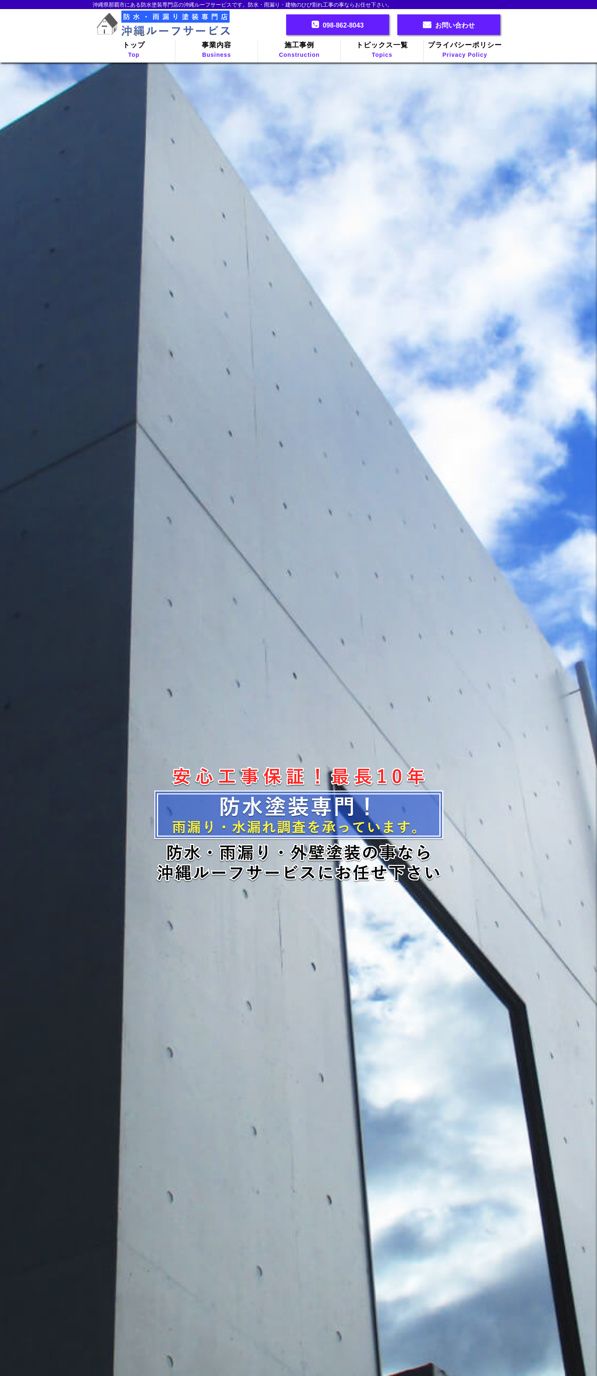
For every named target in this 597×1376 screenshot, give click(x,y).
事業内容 (216, 50)
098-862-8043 (343, 25)
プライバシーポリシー (465, 50)
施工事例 (299, 50)
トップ (134, 50)
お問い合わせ (455, 25)
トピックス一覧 (382, 50)
